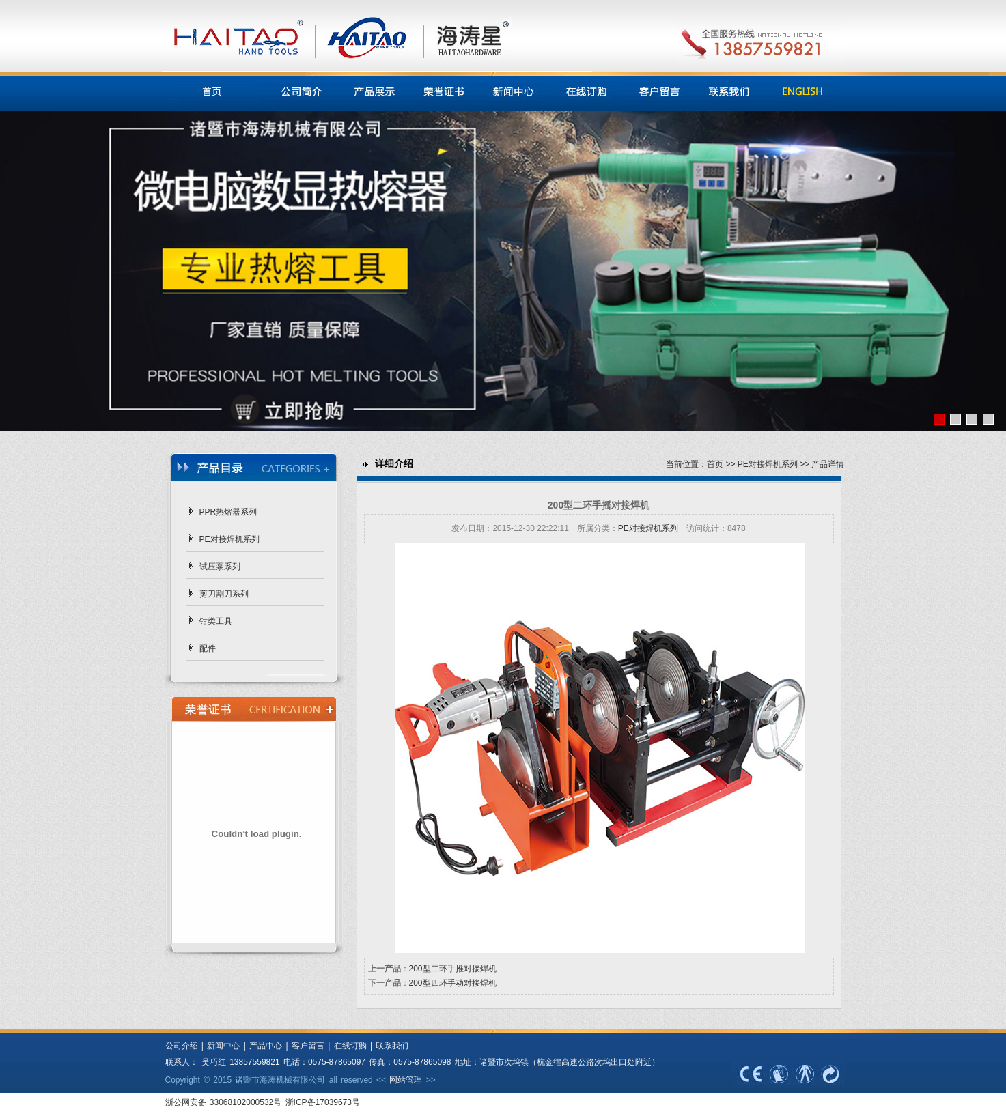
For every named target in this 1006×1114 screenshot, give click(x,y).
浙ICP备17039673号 (322, 1102)
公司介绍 (181, 1046)
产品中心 (265, 1046)
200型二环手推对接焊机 (453, 968)
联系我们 (392, 1046)
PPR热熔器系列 (228, 512)
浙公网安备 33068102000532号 (225, 1102)
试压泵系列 (219, 566)
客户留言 (308, 1046)
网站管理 (405, 1080)
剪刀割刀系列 (224, 594)
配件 (207, 648)
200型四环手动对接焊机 (453, 983)
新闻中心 (222, 1046)
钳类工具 (215, 621)
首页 (715, 464)
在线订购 (350, 1046)
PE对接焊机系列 (229, 539)
